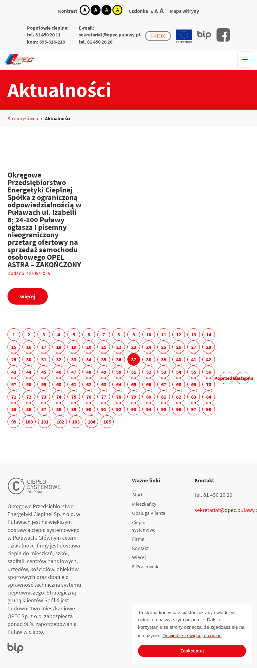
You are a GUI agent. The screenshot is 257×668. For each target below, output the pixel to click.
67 (163, 384)
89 (73, 409)
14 (208, 334)
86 (28, 409)
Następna (243, 378)
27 (193, 347)
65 (133, 384)
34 (88, 359)
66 (148, 384)
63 (103, 384)
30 (28, 359)
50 (118, 372)
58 (28, 384)
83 (193, 397)
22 (118, 347)
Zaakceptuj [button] (192, 650)
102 (60, 422)
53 (163, 372)
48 (88, 372)
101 (44, 422)
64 (118, 384)
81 (163, 397)
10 (148, 334)
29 (13, 359)
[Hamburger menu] (245, 59)
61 (73, 384)
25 (163, 347)
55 (193, 372)
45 (43, 372)
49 (103, 372)
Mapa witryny (184, 10)
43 (13, 372)
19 (73, 347)
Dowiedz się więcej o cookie (191, 635)
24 (148, 347)
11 (163, 334)
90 (88, 409)
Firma (138, 539)
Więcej (139, 557)
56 (208, 372)
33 (73, 359)
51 (133, 372)
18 (58, 347)
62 (88, 384)
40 (178, 359)
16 (28, 347)
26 (178, 347)
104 (91, 422)
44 (28, 372)
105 (107, 422)
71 (13, 397)
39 (163, 359)
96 (178, 409)
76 (88, 397)
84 (208, 397)
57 (13, 384)
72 (28, 397)
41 (193, 359)
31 (43, 359)
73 (43, 397)
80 (148, 397)
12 (178, 334)
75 (73, 397)
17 (43, 347)
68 (178, 384)
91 (103, 409)
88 (58, 409)
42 (208, 359)
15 (13, 347)
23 (133, 347)
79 (133, 397)
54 (178, 372)
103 (76, 422)
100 (29, 422)
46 (58, 372)
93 (133, 409)
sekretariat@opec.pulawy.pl (109, 34)
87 (43, 409)
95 (163, 409)
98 (208, 409)
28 (208, 347)
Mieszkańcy (144, 504)
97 (193, 409)
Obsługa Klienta (148, 513)
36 (118, 359)
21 (103, 347)
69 (193, 384)
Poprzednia (227, 378)
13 (193, 334)
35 (103, 359)
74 (58, 397)
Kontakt (140, 548)
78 (118, 397)
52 (148, 372)
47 (73, 372)
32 (58, 359)
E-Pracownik (145, 566)
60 (58, 384)
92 (118, 409)
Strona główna (22, 118)
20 (88, 347)
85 (13, 409)
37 (133, 359)
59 (43, 384)
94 (148, 409)
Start (137, 494)
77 (103, 397)
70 (208, 384)
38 (148, 359)
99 (13, 422)
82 (178, 397)
